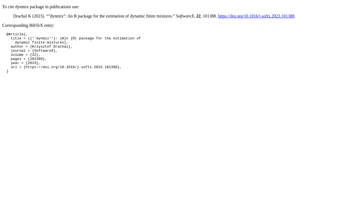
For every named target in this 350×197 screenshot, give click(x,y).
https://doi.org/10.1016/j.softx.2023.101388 (256, 16)
